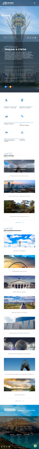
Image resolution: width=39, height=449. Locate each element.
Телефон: (5, 37)
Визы (12, 441)
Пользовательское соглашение (25, 426)
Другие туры (19, 222)
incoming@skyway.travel (12, 38)
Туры (12, 436)
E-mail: (4, 38)
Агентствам (9, 418)
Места (12, 438)
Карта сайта (10, 425)
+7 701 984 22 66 (11, 37)
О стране (12, 442)
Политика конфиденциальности (25, 428)
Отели (11, 439)
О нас (8, 420)
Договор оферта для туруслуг (24, 429)
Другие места (19, 400)
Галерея (9, 423)
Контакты (9, 422)
